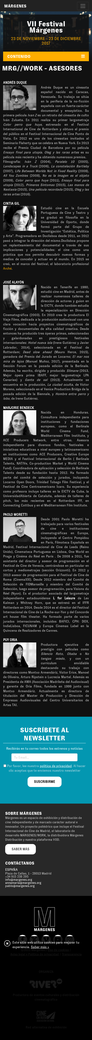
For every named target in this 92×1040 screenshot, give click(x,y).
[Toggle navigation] (83, 6)
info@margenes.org (18, 879)
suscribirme (44, 781)
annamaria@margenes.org (23, 882)
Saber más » (40, 947)
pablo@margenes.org (20, 886)
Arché (7, 268)
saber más (20, 849)
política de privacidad (56, 766)
